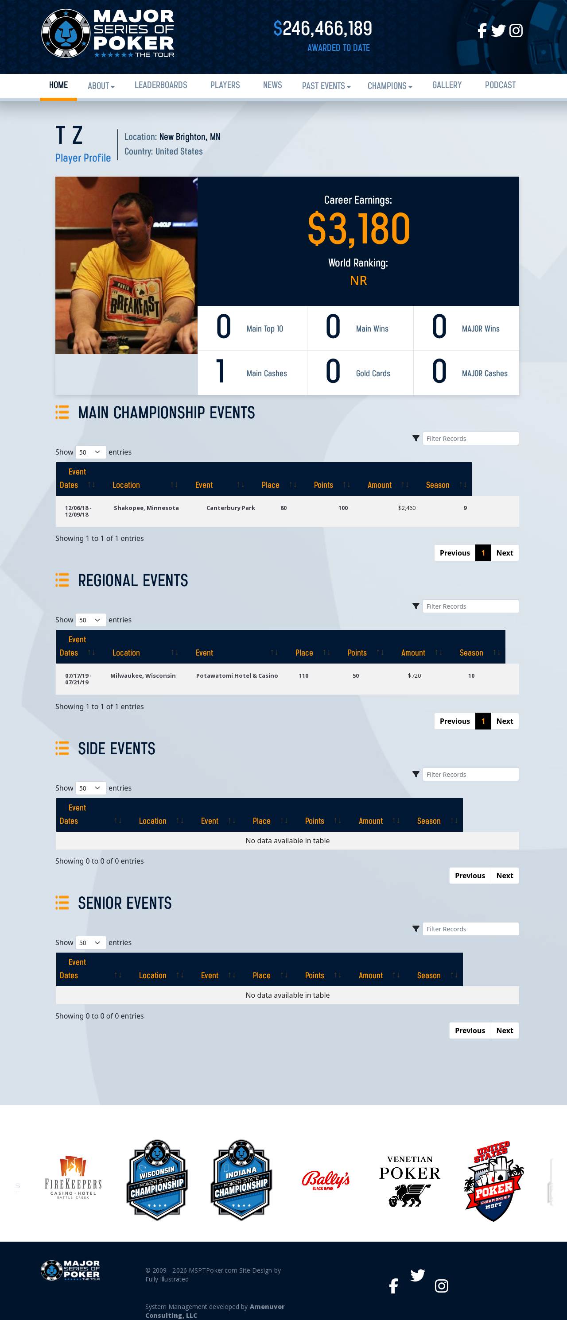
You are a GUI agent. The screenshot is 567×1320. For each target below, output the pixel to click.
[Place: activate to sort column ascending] (323, 479)
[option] (326, 1147)
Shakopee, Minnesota (168, 508)
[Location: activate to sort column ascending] (174, 479)
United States (179, 152)
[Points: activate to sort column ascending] (376, 479)
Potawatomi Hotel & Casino (241, 669)
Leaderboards (161, 86)
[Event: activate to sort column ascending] (259, 479)
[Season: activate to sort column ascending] (490, 479)
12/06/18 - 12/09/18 (90, 508)
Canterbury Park (254, 508)
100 (362, 508)
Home (58, 86)
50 (361, 669)
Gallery (447, 86)
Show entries (93, 452)
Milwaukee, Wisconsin (143, 669)
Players (225, 86)
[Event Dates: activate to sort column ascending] (91, 479)
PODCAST (500, 86)
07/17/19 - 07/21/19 (78, 672)
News (272, 86)
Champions (387, 86)
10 (473, 669)
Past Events (323, 86)
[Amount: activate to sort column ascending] (432, 479)
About (98, 86)
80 (309, 508)
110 (310, 669)
